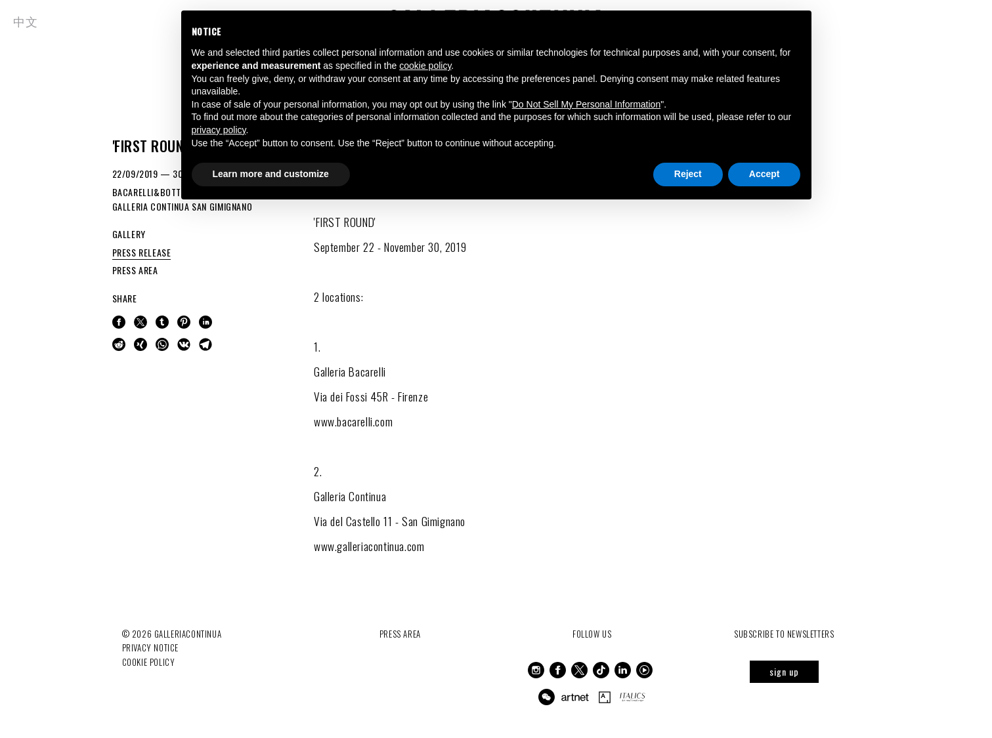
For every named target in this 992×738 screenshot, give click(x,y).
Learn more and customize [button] (271, 174)
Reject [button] (688, 174)
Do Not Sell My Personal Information (586, 104)
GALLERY (129, 234)
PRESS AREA (135, 270)
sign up (784, 671)
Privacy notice (150, 647)
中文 (25, 21)
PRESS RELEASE (141, 252)
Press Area (400, 633)
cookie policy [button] (425, 65)
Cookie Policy (148, 661)
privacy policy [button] (219, 130)
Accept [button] (764, 174)
